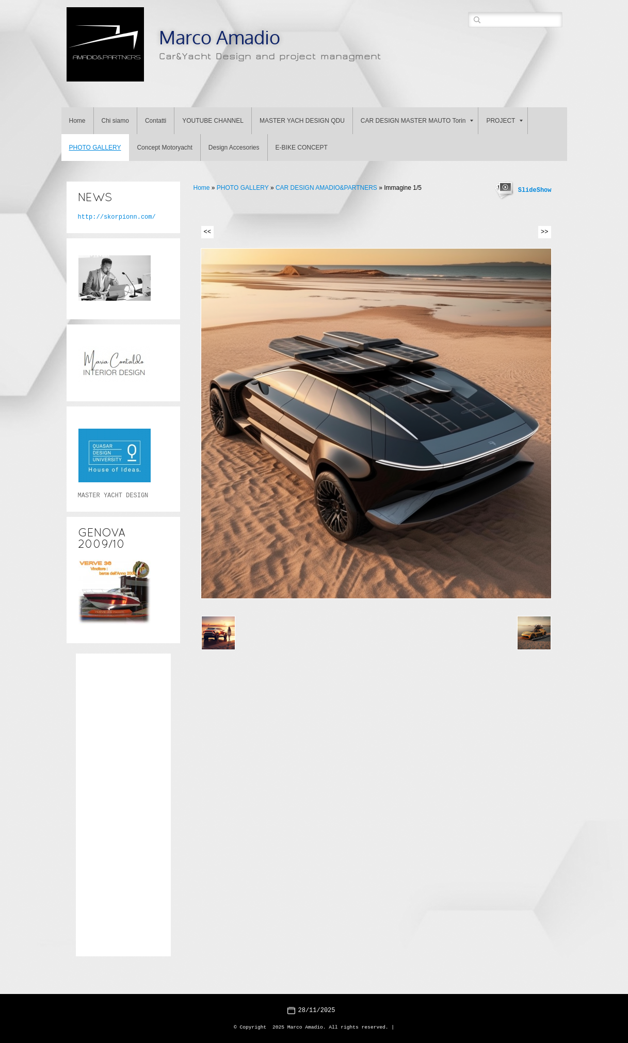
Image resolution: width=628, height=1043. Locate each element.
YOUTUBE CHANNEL (213, 120)
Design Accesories (234, 147)
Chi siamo (115, 120)
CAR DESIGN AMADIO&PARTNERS (326, 187)
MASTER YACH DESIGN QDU (302, 120)
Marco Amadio (219, 36)
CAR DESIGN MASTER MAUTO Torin (417, 120)
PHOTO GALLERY (95, 147)
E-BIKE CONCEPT (302, 147)
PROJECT (504, 120)
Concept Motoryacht (164, 147)
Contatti (155, 120)
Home (77, 120)
